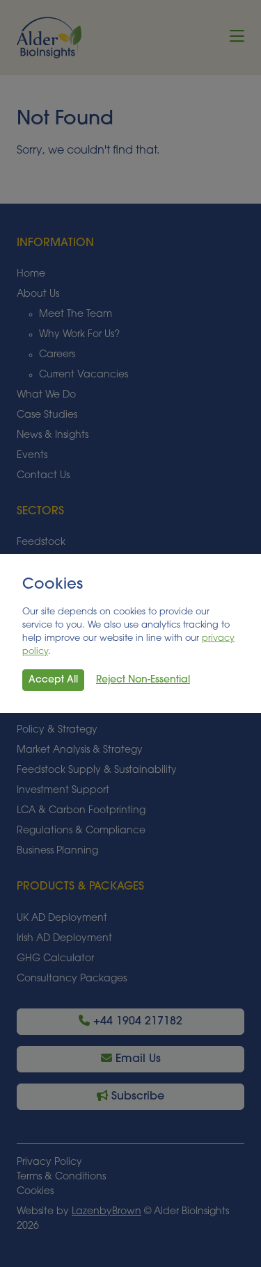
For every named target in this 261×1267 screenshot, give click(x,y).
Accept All (53, 680)
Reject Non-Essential (143, 680)
